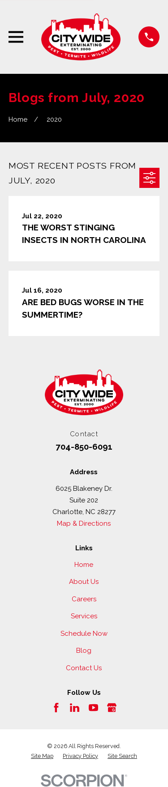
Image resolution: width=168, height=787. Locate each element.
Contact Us (84, 668)
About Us (84, 582)
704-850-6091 (84, 446)
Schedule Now (84, 634)
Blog (83, 651)
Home (83, 565)
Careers (84, 599)
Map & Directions (84, 523)
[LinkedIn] (74, 707)
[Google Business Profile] (111, 707)
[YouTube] (93, 707)
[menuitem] (42, 756)
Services (84, 616)
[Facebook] (56, 707)
